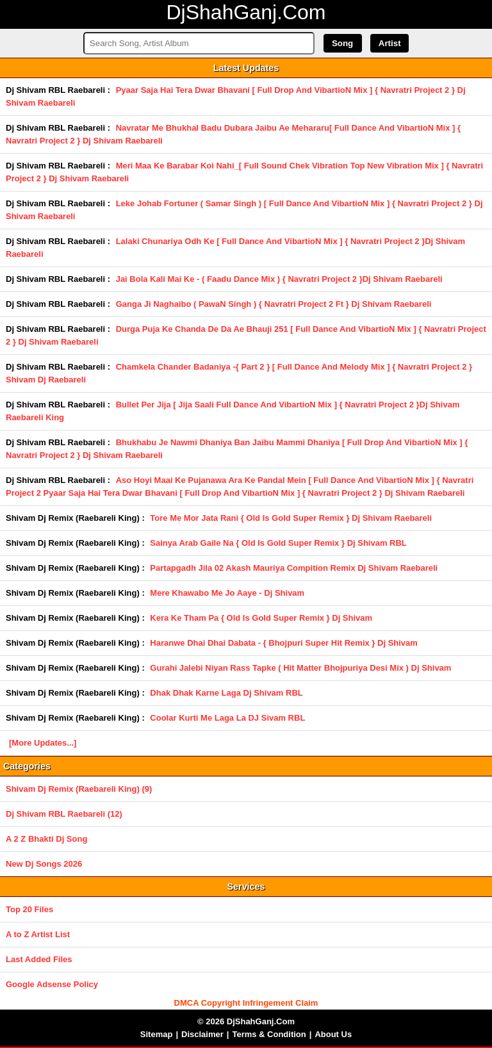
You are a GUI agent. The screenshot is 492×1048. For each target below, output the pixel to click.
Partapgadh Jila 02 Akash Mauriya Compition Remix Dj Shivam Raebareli (294, 568)
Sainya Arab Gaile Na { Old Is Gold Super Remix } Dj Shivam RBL (278, 543)
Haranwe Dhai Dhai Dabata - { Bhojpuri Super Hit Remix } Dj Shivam (284, 643)
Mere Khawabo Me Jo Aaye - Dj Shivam (227, 593)
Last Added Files (39, 959)
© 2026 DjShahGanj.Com (246, 1021)
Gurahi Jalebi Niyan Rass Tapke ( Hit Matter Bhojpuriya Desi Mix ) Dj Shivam (300, 668)
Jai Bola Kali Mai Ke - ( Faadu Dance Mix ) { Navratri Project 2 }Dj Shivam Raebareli (279, 279)
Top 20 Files (29, 909)
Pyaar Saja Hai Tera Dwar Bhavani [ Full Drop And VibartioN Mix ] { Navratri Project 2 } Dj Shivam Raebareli (236, 96)
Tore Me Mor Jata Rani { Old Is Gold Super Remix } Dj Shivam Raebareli (291, 518)
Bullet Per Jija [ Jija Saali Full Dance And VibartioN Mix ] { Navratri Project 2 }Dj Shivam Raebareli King (232, 411)
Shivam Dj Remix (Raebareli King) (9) (79, 789)
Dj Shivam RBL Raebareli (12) (64, 814)
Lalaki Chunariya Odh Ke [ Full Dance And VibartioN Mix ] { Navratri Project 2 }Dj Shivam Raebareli (235, 247)
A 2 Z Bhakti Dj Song (46, 839)
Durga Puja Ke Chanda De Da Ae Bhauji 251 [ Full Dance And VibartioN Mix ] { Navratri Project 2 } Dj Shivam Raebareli (246, 335)
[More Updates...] (42, 743)
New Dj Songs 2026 (44, 864)
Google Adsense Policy (52, 984)
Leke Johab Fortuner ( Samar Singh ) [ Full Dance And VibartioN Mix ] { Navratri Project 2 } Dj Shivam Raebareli (244, 210)
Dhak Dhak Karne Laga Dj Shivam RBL (226, 693)
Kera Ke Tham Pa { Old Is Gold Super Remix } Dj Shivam (261, 618)
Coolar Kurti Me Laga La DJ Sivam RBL (227, 718)
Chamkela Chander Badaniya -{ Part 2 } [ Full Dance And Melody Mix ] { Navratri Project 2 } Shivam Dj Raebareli (239, 373)
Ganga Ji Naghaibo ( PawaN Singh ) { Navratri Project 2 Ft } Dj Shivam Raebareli (274, 304)
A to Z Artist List (38, 934)
